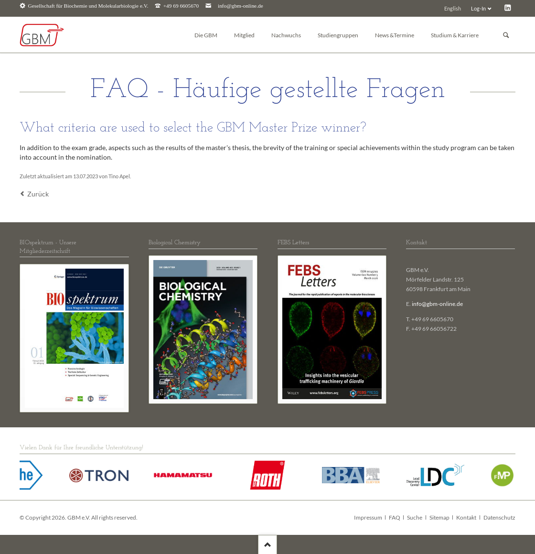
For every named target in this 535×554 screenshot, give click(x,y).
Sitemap (439, 517)
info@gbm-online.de (240, 6)
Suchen (506, 35)
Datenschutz (499, 517)
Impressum (368, 517)
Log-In (478, 8)
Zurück (38, 194)
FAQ (394, 517)
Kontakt (466, 517)
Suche (414, 517)
